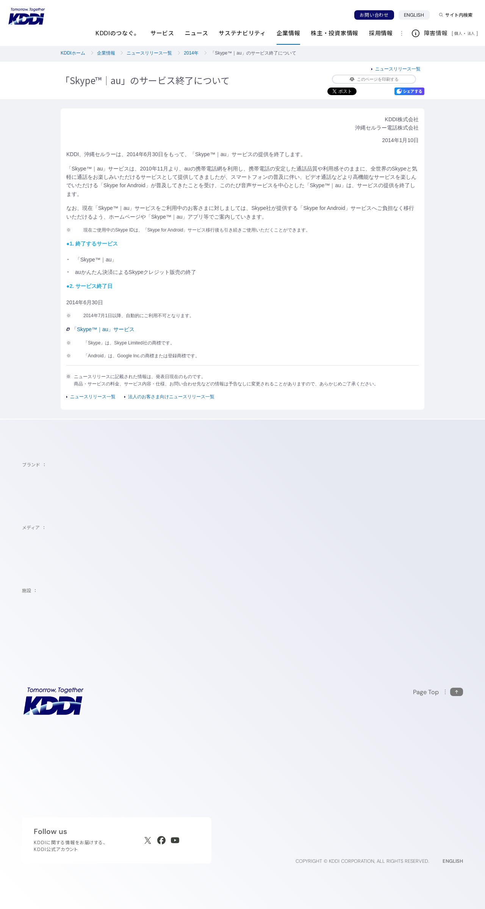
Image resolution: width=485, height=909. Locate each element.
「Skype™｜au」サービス (100, 329)
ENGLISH (414, 15)
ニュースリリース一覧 (149, 53)
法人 (471, 33)
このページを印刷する (374, 79)
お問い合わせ (374, 15)
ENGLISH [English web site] (453, 861)
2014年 (191, 53)
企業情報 (106, 53)
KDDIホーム (73, 53)
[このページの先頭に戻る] (438, 692)
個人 (458, 33)
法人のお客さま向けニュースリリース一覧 (171, 396)
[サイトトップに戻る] (26, 16)
